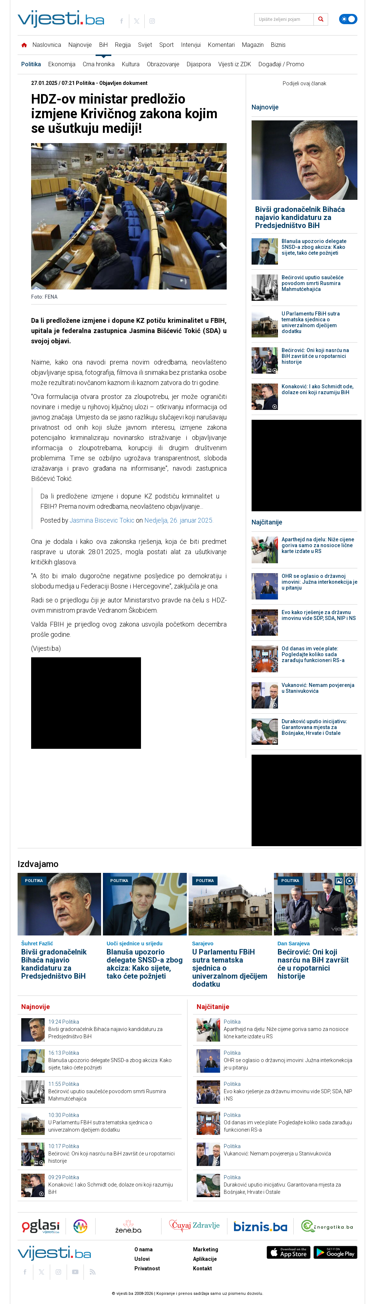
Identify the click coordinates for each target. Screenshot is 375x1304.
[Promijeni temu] (348, 19)
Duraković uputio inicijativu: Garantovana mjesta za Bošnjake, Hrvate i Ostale (314, 727)
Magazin (253, 44)
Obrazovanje (163, 64)
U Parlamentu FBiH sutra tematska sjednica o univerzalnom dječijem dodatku (311, 322)
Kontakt (202, 1268)
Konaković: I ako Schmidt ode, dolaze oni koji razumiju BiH (317, 389)
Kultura (131, 64)
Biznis (278, 44)
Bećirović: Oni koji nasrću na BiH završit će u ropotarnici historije (315, 356)
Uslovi (142, 1259)
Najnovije (80, 44)
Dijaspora (199, 64)
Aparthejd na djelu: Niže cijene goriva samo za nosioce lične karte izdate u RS (318, 545)
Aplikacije (205, 1259)
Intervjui (191, 44)
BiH (103, 44)
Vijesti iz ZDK (234, 64)
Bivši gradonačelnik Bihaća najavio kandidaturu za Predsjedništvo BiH (300, 217)
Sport (166, 44)
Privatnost (147, 1268)
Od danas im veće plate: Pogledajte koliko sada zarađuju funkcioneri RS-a (313, 654)
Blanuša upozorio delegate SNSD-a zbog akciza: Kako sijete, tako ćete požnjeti (314, 247)
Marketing (205, 1249)
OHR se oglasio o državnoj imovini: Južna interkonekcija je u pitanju (319, 582)
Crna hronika (99, 64)
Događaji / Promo (281, 64)
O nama (143, 1249)
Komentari (221, 44)
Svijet (145, 44)
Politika (31, 64)
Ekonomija (61, 64)
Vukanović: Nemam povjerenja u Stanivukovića (318, 688)
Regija (123, 44)
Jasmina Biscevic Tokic (102, 520)
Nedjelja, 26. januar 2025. (179, 520)
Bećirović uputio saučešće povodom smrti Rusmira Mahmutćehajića (313, 283)
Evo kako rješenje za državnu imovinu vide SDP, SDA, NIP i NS (319, 615)
